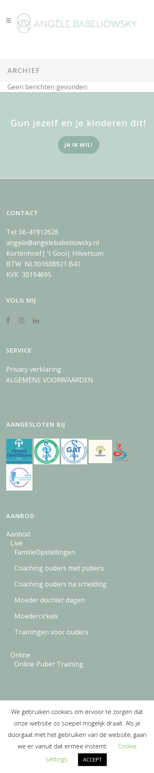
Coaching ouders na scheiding (60, 584)
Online (20, 654)
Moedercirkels (36, 616)
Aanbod (18, 534)
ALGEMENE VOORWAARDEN (49, 379)
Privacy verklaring (33, 369)
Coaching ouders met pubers (59, 568)
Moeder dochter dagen (49, 600)
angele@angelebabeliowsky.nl (52, 242)
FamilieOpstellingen (44, 552)
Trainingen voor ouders (51, 632)
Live (16, 543)
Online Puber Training (48, 663)
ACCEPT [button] (92, 759)
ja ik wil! (78, 144)
